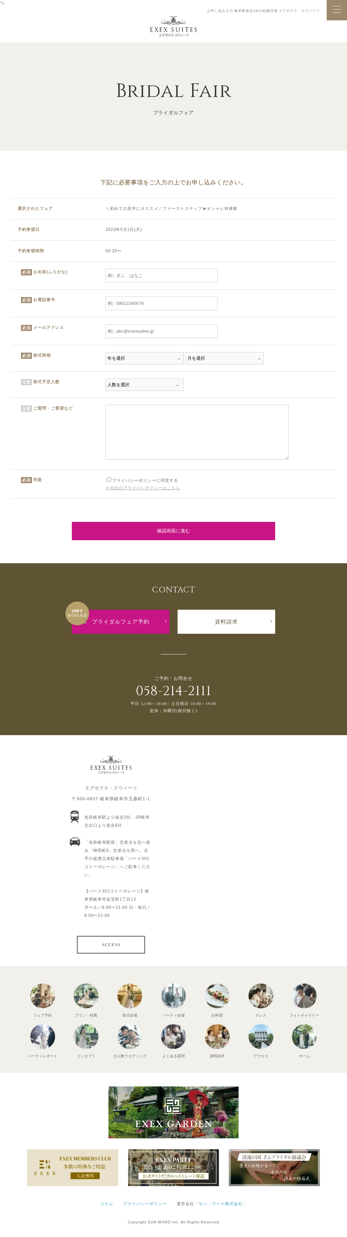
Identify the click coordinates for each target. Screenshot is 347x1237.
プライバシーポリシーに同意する (142, 480)
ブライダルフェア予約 (120, 622)
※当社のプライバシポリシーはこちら (142, 488)
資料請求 (226, 622)
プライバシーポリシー (145, 1203)
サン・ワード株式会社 (221, 1203)
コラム (106, 1203)
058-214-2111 (173, 691)
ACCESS (111, 944)
